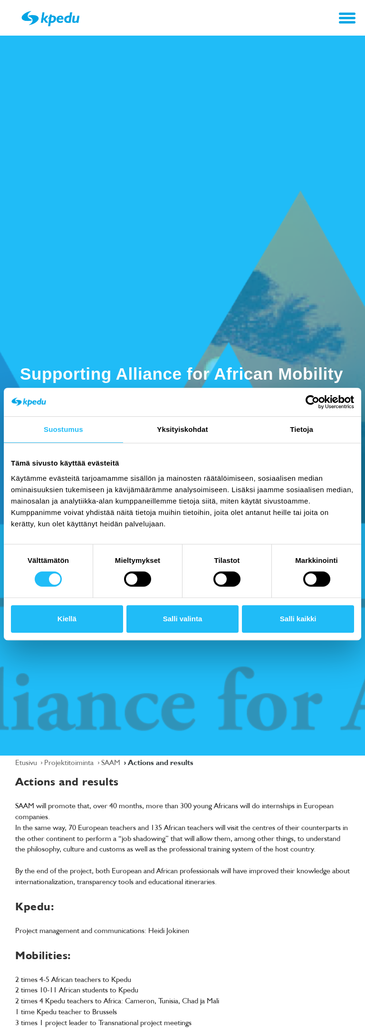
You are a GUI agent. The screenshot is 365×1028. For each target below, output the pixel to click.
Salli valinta (182, 619)
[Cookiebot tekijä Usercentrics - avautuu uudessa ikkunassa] (312, 402)
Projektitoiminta (70, 762)
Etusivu (27, 762)
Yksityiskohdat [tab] (182, 429)
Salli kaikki (298, 619)
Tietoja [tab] (301, 429)
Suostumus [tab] (63, 429)
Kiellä (67, 619)
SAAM (111, 762)
